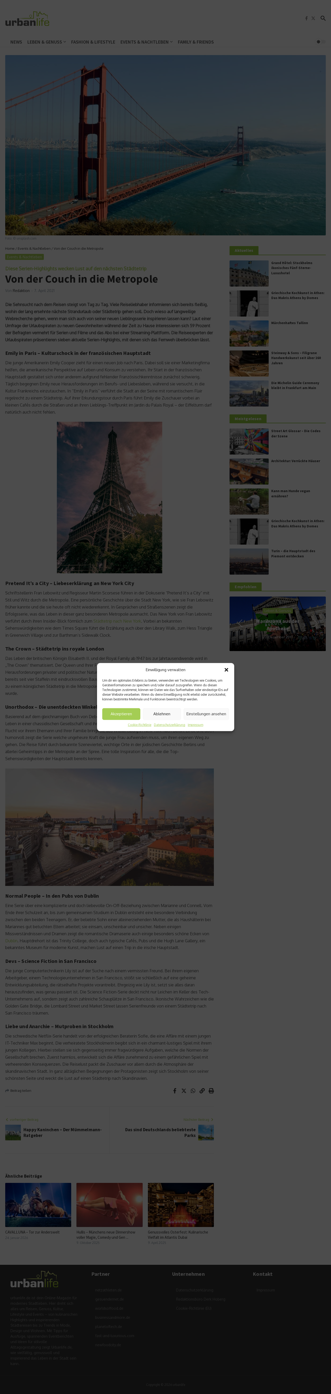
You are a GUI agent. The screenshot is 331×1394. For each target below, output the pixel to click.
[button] (226, 669)
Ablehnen (161, 713)
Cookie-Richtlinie (139, 724)
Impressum (195, 724)
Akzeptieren (121, 713)
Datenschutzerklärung (169, 724)
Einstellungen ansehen (206, 713)
